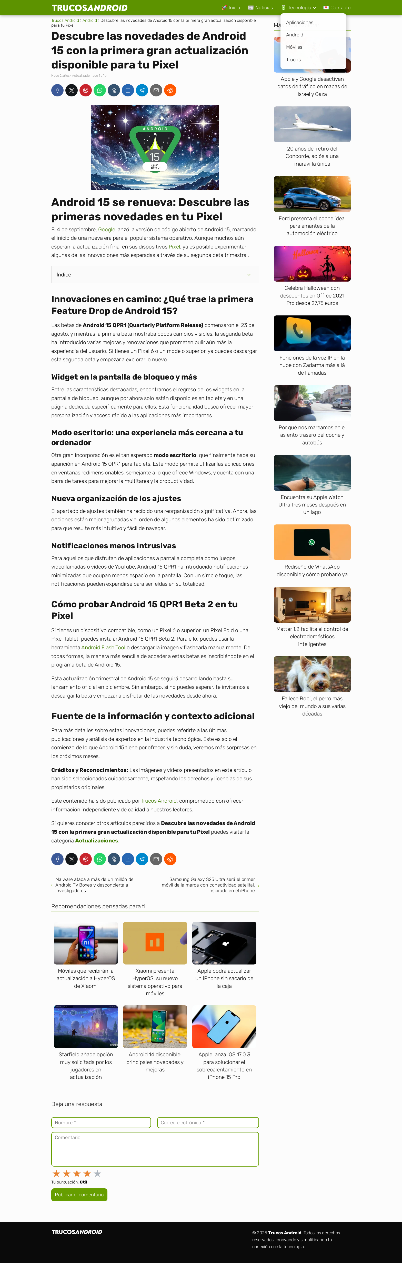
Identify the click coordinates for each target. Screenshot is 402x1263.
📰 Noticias (260, 8)
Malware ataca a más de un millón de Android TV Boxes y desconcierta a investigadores (94, 885)
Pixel (174, 246)
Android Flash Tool (103, 647)
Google (106, 229)
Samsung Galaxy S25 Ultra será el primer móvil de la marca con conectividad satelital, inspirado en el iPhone (208, 885)
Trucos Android (159, 801)
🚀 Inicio (230, 8)
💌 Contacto (337, 8)
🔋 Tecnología (295, 8)
